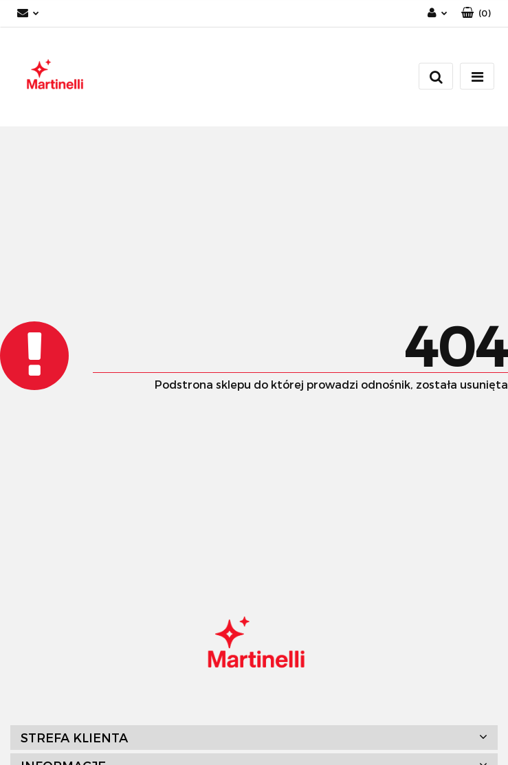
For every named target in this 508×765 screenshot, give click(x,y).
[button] (476, 13)
